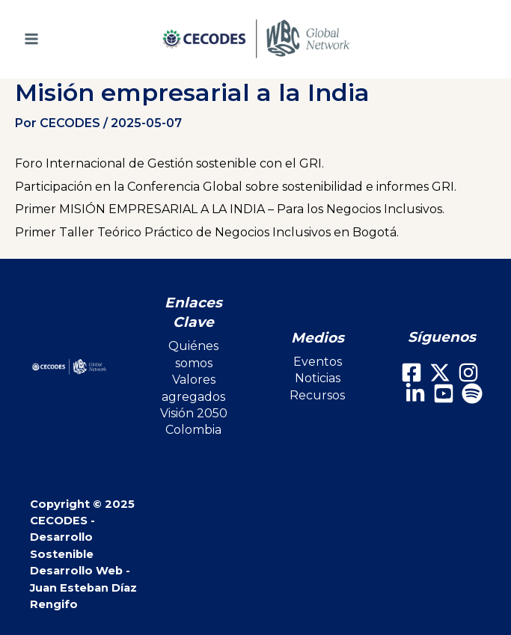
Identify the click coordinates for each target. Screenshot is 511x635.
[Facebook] (411, 372)
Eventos (317, 362)
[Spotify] (472, 393)
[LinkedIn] (415, 393)
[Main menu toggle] (52, 38)
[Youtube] (443, 393)
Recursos (317, 395)
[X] (439, 372)
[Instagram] (468, 372)
